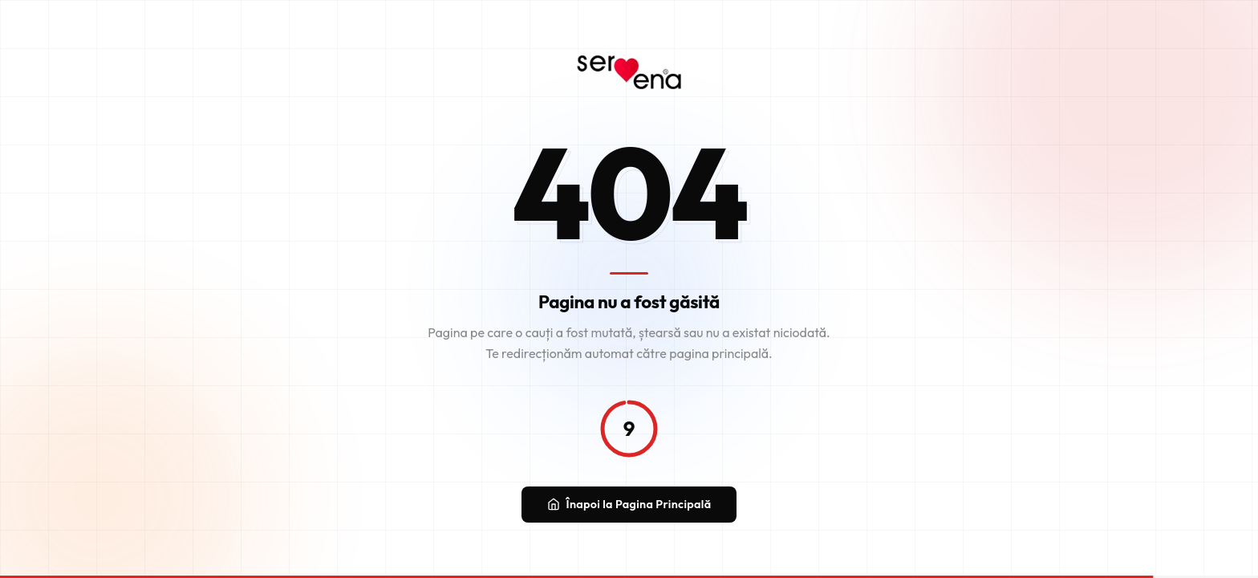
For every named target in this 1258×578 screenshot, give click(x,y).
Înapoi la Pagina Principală (629, 506)
